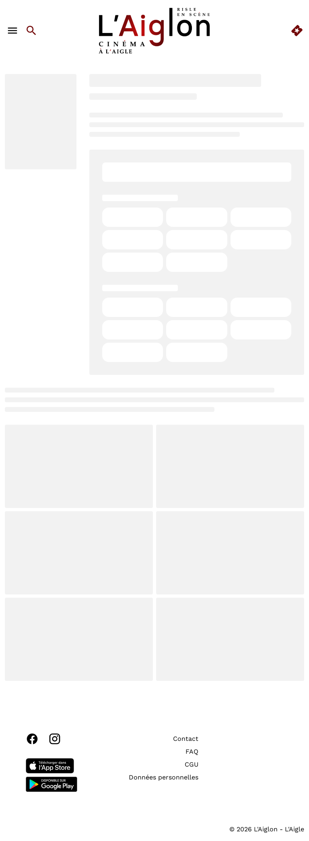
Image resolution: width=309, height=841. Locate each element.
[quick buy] (297, 30)
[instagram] (54, 738)
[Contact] (185, 738)
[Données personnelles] (163, 777)
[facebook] (32, 738)
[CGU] (191, 764)
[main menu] (12, 31)
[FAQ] (191, 751)
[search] (31, 30)
